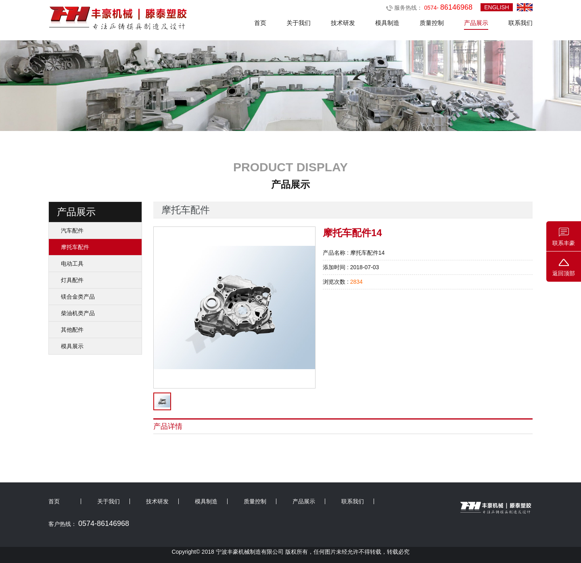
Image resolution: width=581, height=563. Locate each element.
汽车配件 (72, 230)
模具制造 (387, 22)
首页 (260, 22)
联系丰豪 (563, 243)
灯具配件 (72, 280)
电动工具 (72, 263)
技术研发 (343, 22)
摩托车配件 (75, 247)
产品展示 (476, 22)
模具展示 (72, 346)
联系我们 (520, 22)
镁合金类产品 (78, 296)
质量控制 (432, 22)
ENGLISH (496, 7)
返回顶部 (563, 273)
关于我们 (298, 22)
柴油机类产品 (78, 313)
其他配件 (72, 329)
